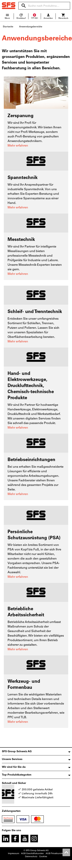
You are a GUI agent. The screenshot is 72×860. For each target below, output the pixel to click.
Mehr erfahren (18, 145)
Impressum (13, 853)
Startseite (8, 26)
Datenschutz (31, 856)
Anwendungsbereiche (30, 26)
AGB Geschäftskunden (32, 853)
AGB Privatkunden (55, 853)
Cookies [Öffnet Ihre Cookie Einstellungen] (43, 856)
